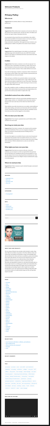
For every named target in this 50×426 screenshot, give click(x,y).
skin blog (13, 383)
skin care (19, 383)
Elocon (7, 306)
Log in (7, 204)
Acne (7, 284)
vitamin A (7, 388)
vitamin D (13, 388)
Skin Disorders (9, 323)
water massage (23, 388)
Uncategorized (9, 193)
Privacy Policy (9, 315)
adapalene (7, 369)
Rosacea (8, 321)
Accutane (8, 282)
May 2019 (8, 179)
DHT (35, 369)
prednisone (23, 378)
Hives (7, 309)
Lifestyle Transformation (15, 376)
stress (23, 385)
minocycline (24, 376)
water (17, 388)
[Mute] (34, 416)
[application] (21, 408)
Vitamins (8, 328)
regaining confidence (27, 381)
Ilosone (7, 310)
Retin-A (8, 320)
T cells (27, 385)
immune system (9, 374)
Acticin (7, 285)
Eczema (7, 302)
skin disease (8, 385)
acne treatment (29, 366)
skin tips (14, 385)
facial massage (27, 371)
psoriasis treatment (9, 381)
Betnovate (8, 293)
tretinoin (32, 385)
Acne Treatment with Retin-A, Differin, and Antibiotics (18, 342)
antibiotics (19, 369)
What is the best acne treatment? (13, 345)
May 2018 (8, 183)
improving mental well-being (20, 374)
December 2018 (9, 181)
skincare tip (34, 383)
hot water (34, 371)
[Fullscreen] (36, 416)
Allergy (7, 287)
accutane (13, 366)
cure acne (30, 369)
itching (6, 376)
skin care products (26, 383)
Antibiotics (8, 290)
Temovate (8, 326)
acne (18, 366)
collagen (25, 369)
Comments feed (9, 207)
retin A (34, 381)
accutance (7, 366)
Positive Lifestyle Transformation (12, 378)
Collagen (8, 296)
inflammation (31, 374)
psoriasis (29, 378)
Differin (7, 301)
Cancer (7, 295)
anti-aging (13, 369)
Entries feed (8, 206)
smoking (19, 385)
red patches (18, 381)
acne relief (22, 366)
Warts (7, 331)
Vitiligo (7, 329)
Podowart (8, 312)
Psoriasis (8, 317)
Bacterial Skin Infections (11, 291)
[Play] (6, 416)
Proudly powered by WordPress (23, 422)
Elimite (7, 304)
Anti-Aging (8, 288)
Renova (7, 318)
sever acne (7, 383)
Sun (7, 324)
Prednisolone (9, 313)
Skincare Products (12, 7)
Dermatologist (9, 299)
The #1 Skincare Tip (10, 343)
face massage (19, 371)
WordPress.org (9, 209)
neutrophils (31, 376)
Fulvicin (7, 307)
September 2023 (9, 178)
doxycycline (12, 371)
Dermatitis (8, 298)
